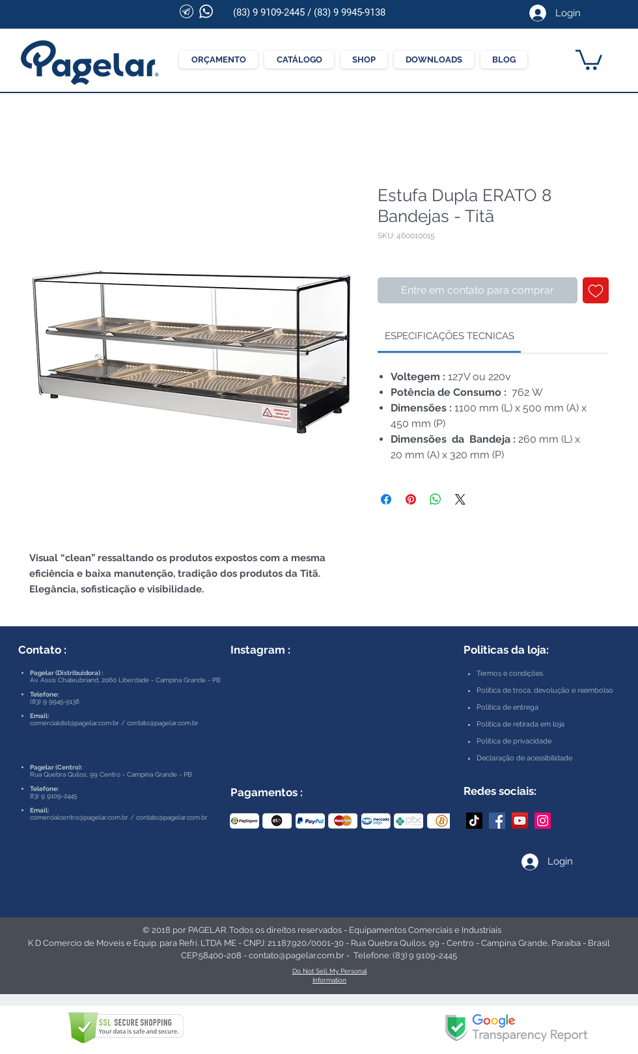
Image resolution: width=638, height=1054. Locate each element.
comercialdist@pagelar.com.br (74, 723)
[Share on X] (460, 499)
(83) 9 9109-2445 (269, 12)
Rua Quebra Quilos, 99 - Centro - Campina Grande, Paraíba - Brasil (480, 943)
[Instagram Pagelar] (542, 820)
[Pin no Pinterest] (411, 499)
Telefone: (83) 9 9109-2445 (405, 955)
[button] (589, 59)
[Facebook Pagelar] (497, 820)
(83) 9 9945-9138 (349, 12)
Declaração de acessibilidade (524, 758)
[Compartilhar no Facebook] (386, 499)
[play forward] (433, 821)
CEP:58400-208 (211, 955)
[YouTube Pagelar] (520, 820)
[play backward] (246, 821)
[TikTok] (474, 820)
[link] (449, 336)
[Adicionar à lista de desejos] (596, 290)
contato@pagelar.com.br (163, 723)
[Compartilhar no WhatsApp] (435, 499)
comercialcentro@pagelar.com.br (79, 817)
